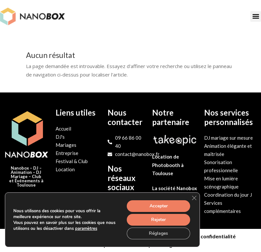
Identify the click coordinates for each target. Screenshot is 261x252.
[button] (255, 16)
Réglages (158, 233)
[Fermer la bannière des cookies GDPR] (194, 198)
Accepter (159, 206)
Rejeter (158, 220)
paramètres (86, 228)
